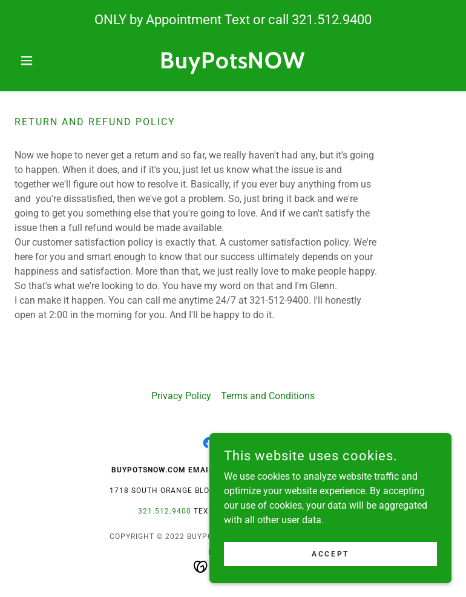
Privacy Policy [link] (181, 396)
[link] (233, 65)
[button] (47, 60)
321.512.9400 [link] (332, 19)
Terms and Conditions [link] (268, 396)
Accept (330, 553)
